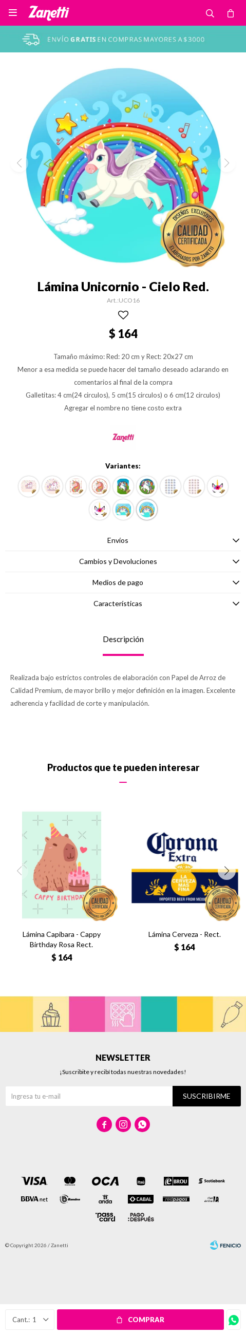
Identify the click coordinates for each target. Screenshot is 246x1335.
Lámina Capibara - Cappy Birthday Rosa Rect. (62, 939)
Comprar (146, 1319)
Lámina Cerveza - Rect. (184, 934)
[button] (227, 871)
